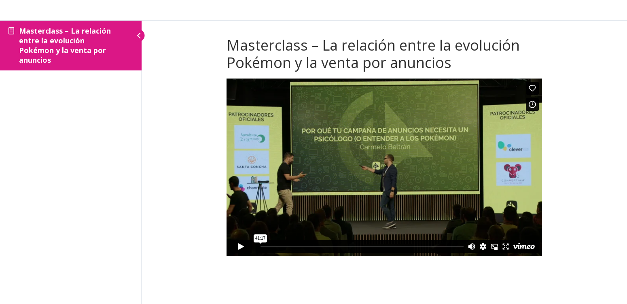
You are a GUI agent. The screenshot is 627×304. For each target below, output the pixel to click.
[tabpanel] (384, 167)
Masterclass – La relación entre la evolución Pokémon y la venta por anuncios (65, 45)
